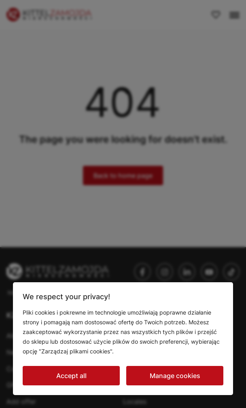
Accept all (71, 376)
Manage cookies (175, 376)
